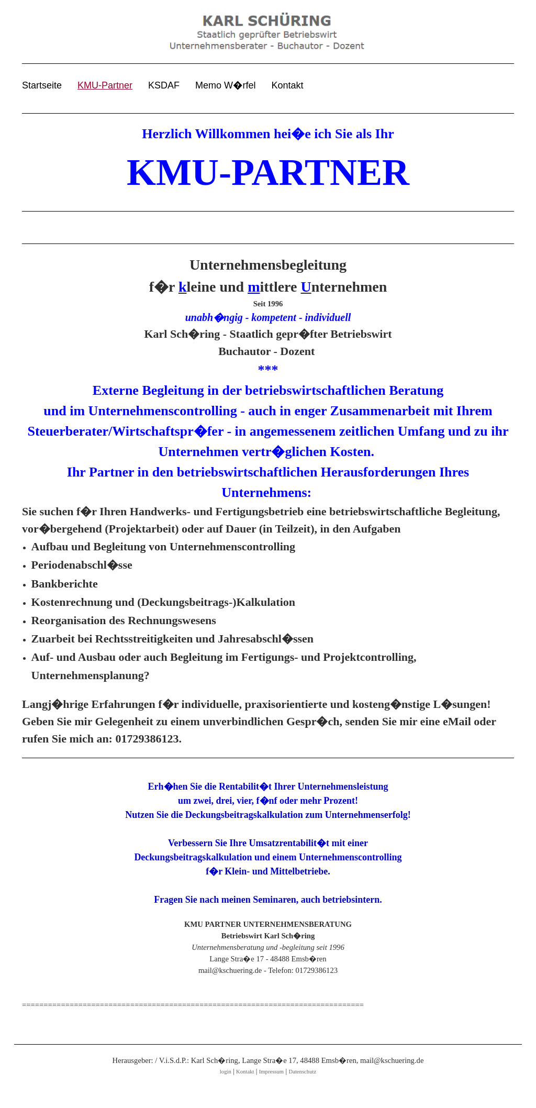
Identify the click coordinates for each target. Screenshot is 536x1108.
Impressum (271, 1071)
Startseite (42, 85)
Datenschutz (302, 1071)
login (225, 1071)
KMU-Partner (104, 85)
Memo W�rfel (225, 85)
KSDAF (164, 85)
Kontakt (288, 85)
